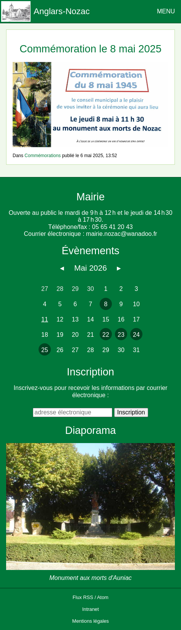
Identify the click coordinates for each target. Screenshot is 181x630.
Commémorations (42, 155)
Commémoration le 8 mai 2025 (90, 49)
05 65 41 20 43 (112, 227)
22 (105, 334)
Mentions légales (90, 621)
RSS (88, 597)
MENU (166, 11)
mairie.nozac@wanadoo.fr (121, 234)
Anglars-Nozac (62, 11)
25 (44, 350)
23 (121, 334)
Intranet (90, 609)
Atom (102, 597)
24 (136, 334)
